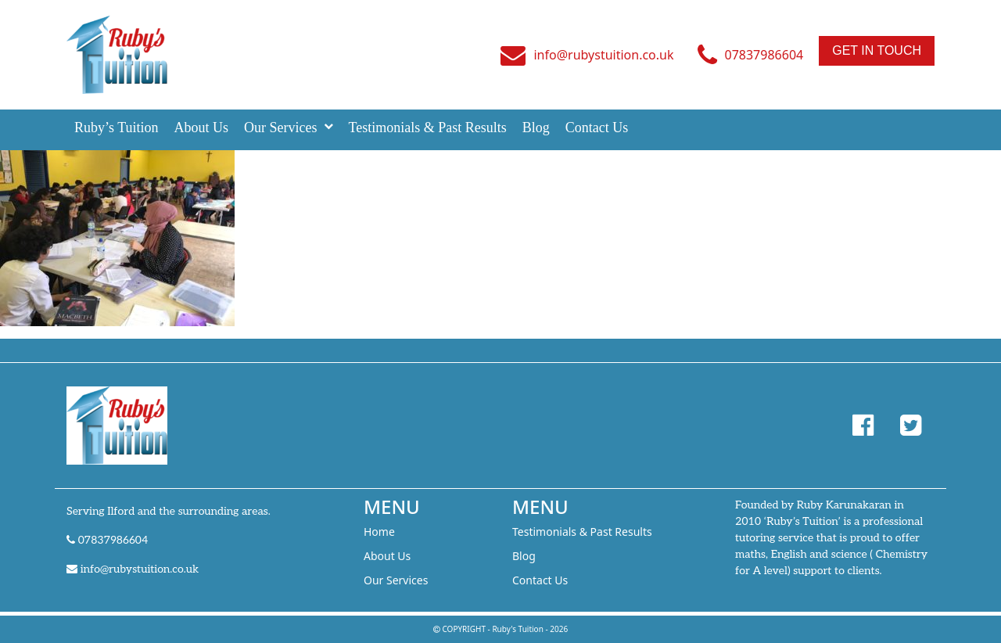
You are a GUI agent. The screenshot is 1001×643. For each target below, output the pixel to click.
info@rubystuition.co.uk (603, 54)
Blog (536, 127)
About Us (201, 127)
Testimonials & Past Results (428, 127)
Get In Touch (876, 50)
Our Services (280, 127)
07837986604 (764, 54)
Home (379, 531)
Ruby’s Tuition (116, 127)
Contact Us (597, 127)
